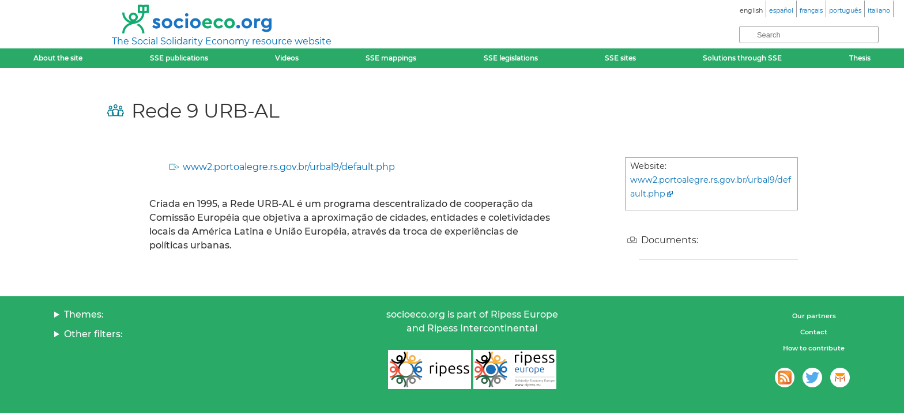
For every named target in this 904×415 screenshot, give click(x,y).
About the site (57, 58)
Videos (287, 58)
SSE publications (179, 58)
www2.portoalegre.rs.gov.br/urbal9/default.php (289, 166)
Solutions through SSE (742, 58)
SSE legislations (511, 58)
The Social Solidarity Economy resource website (222, 41)
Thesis (860, 58)
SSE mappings (391, 58)
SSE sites (620, 58)
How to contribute (814, 348)
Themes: (84, 314)
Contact (813, 332)
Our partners (814, 316)
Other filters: (93, 334)
